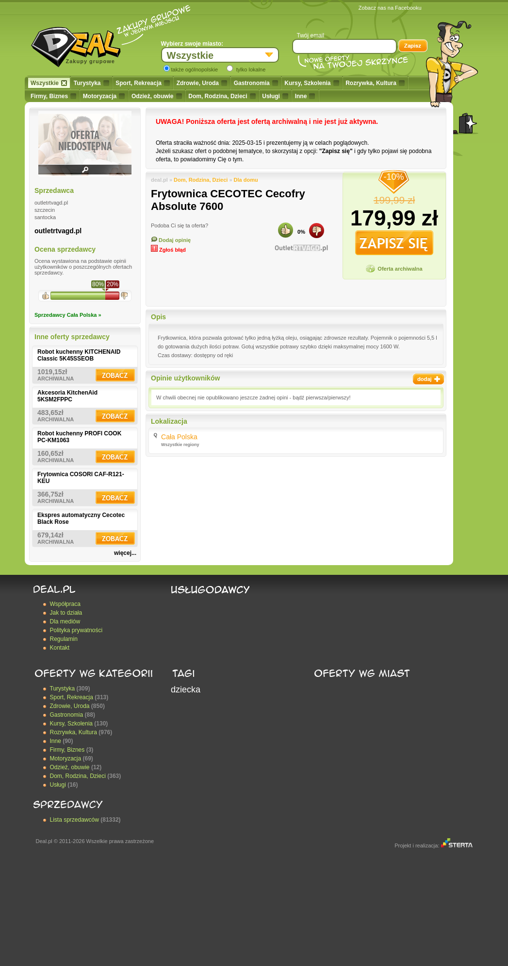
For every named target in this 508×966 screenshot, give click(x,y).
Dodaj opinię (171, 240)
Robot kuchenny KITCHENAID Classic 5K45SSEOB (78, 355)
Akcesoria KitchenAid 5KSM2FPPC (67, 396)
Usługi (275, 96)
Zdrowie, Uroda (202, 83)
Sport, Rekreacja (142, 83)
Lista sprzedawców (74, 819)
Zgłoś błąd (168, 250)
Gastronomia (256, 83)
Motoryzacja (104, 96)
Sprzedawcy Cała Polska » (67, 315)
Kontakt (60, 647)
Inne (305, 96)
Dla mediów (65, 621)
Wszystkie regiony (180, 444)
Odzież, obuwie (156, 96)
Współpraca (65, 604)
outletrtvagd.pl (58, 231)
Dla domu (246, 180)
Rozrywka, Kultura (375, 83)
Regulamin (64, 639)
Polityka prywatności (76, 630)
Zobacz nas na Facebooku (390, 8)
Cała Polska (179, 437)
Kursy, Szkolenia (311, 83)
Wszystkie (49, 83)
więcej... (125, 553)
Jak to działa (66, 612)
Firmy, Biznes (53, 96)
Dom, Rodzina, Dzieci (221, 96)
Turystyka (91, 83)
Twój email (311, 35)
